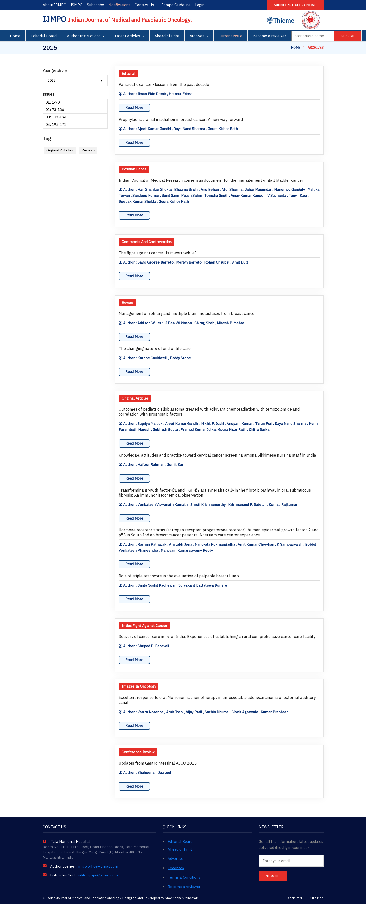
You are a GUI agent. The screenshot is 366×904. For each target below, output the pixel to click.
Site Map (317, 898)
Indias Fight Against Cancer (144, 625)
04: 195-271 (56, 124)
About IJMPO (54, 5)
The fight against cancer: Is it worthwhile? (158, 252)
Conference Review (138, 752)
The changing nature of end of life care (155, 348)
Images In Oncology (139, 686)
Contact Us (144, 5)
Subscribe (95, 5)
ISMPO (77, 5)
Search (347, 36)
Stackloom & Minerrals (182, 898)
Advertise (175, 858)
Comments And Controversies (147, 241)
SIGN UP (272, 876)
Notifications (119, 5)
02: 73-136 (55, 109)
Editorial (128, 73)
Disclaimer (294, 898)
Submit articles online (295, 5)
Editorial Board (44, 36)
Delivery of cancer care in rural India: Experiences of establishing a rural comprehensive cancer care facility (217, 636)
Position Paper (134, 169)
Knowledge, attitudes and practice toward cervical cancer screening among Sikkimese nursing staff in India (217, 455)
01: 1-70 (53, 102)
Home (15, 36)
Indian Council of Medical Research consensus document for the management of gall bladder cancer (211, 180)
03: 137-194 (56, 117)
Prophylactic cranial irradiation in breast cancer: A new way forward (181, 119)
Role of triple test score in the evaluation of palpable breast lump (179, 576)
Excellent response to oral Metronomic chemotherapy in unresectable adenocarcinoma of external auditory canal (217, 700)
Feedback (176, 868)
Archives (197, 36)
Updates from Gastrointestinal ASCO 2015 (158, 763)
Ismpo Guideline (176, 4)
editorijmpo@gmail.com (98, 875)
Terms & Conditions (184, 877)
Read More (134, 107)
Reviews (88, 150)
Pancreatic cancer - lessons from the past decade (164, 84)
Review (128, 302)
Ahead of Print (167, 36)
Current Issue (230, 36)
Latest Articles (127, 36)
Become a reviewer (269, 36)
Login (199, 5)
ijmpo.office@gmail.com (98, 866)
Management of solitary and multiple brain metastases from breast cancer (187, 313)
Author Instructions (84, 36)
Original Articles (59, 150)
